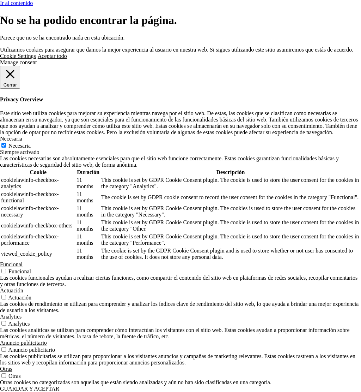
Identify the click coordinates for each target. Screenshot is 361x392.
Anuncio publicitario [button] (23, 343)
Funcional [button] (11, 264)
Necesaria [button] (11, 139)
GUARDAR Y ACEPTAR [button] (29, 389)
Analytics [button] (11, 317)
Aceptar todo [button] (52, 56)
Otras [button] (6, 369)
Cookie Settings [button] (18, 56)
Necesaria (19, 146)
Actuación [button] (11, 290)
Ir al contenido (16, 3)
